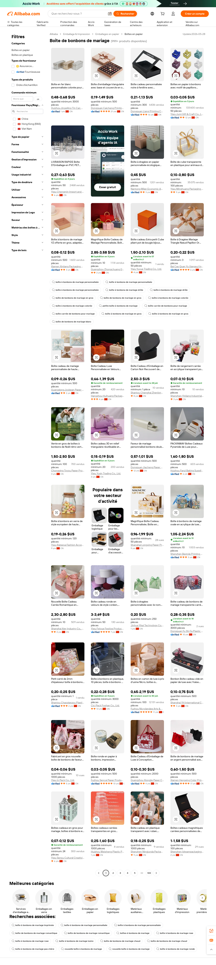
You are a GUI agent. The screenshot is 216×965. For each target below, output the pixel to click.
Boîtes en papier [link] (134, 34)
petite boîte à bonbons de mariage (118, 305)
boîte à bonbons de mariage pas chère (33, 949)
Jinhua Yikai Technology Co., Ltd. (147, 625)
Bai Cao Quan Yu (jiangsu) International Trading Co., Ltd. (187, 266)
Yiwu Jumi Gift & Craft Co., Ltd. (187, 114)
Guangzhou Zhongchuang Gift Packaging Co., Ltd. (107, 269)
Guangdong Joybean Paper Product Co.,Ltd (67, 389)
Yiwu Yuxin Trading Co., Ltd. (106, 473)
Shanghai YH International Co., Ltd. (187, 702)
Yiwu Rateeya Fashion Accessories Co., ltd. (67, 544)
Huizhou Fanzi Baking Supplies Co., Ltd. (187, 470)
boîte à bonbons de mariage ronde (175, 949)
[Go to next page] (156, 873)
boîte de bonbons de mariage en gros (72, 297)
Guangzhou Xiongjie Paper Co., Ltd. (147, 780)
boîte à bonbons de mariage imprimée (33, 925)
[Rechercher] (125, 14)
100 (149, 873)
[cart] (163, 14)
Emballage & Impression (76, 34)
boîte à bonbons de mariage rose (174, 933)
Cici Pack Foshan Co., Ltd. (105, 705)
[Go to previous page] (98, 873)
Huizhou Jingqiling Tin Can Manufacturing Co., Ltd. (67, 108)
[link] (211, 930)
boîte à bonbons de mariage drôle (124, 290)
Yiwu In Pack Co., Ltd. (63, 780)
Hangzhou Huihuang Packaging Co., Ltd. (107, 395)
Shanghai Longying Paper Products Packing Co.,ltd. (147, 544)
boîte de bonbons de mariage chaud (120, 941)
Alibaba (54, 34)
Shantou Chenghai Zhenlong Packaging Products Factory (147, 392)
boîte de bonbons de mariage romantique (34, 933)
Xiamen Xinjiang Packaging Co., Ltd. (67, 266)
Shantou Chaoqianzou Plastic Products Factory (67, 702)
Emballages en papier (107, 34)
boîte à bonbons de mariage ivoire (74, 941)
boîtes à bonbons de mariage (132, 933)
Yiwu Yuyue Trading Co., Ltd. (146, 268)
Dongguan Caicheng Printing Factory (107, 108)
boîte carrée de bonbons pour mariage (165, 305)
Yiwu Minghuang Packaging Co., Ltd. (187, 188)
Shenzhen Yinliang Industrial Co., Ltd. (187, 395)
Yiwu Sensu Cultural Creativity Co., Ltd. (67, 857)
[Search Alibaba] (78, 14)
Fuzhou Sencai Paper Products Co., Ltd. (107, 780)
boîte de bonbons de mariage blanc (71, 321)
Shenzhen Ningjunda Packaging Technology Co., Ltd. (147, 851)
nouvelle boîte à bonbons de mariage (81, 949)
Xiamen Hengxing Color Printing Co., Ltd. (187, 780)
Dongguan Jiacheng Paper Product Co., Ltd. (147, 467)
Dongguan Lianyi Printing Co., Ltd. (147, 111)
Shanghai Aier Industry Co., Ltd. (67, 628)
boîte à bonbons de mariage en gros (121, 313)
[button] (110, 14)
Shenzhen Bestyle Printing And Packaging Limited (187, 553)
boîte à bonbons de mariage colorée (168, 297)
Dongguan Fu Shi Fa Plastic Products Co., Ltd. (187, 631)
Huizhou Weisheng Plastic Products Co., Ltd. (107, 851)
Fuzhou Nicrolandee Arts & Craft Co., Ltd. (147, 708)
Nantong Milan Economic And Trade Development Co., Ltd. (147, 188)
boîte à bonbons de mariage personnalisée (75, 282)
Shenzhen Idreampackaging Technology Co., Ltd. (187, 851)
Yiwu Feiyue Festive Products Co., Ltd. (107, 628)
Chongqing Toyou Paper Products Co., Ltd (67, 470)
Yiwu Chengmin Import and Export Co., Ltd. (67, 191)
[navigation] (27, 454)
